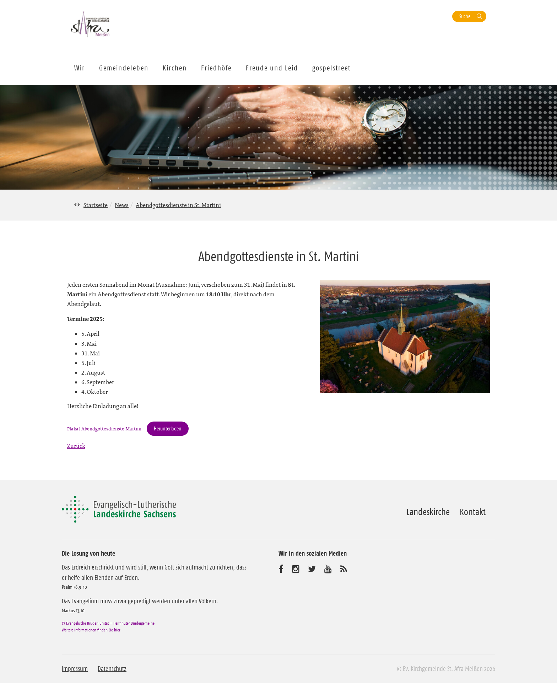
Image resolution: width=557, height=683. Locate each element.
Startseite (95, 205)
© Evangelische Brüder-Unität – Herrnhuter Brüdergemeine (108, 623)
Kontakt (473, 512)
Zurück (76, 446)
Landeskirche (428, 512)
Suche (464, 16)
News (122, 205)
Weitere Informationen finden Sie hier (91, 629)
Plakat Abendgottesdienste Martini (104, 428)
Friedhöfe (216, 68)
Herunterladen (168, 428)
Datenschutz (112, 669)
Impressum (75, 669)
